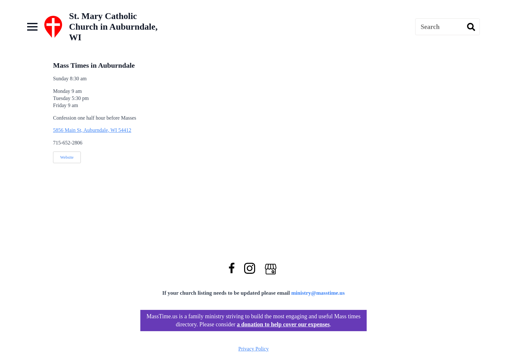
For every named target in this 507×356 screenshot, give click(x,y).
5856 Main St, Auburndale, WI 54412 (92, 130)
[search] (471, 27)
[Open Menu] (32, 27)
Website (67, 157)
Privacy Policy (253, 348)
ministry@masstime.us (318, 293)
